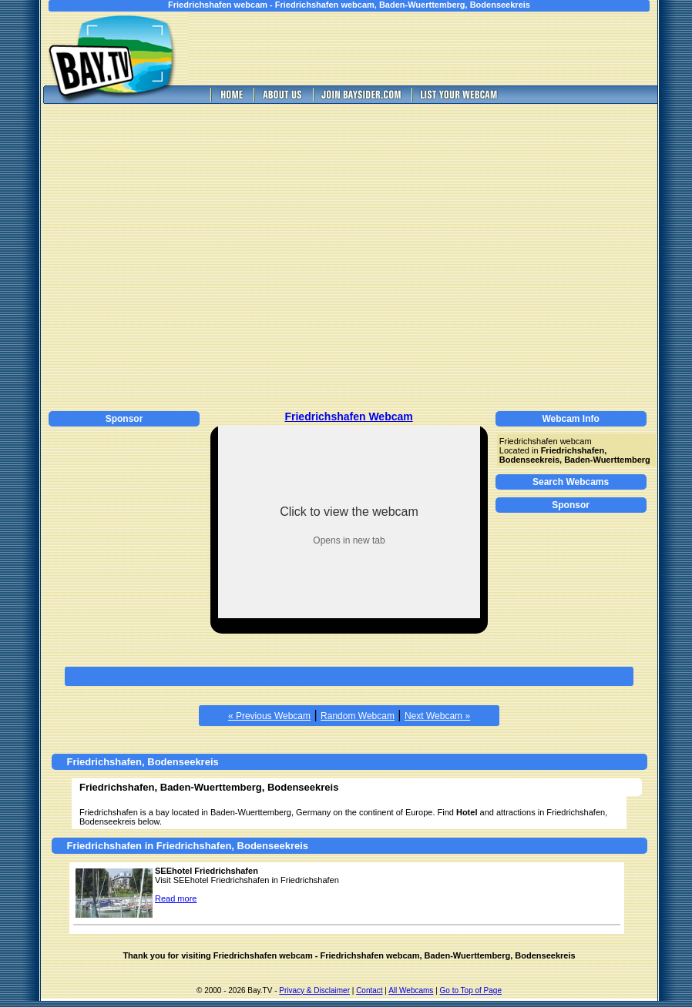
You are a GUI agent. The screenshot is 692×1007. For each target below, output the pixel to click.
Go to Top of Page (471, 990)
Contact (369, 990)
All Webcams (410, 990)
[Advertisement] (144, 255)
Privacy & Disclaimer (314, 990)
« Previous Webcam (269, 716)
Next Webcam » (437, 716)
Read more (176, 898)
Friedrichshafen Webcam (348, 416)
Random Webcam (358, 716)
